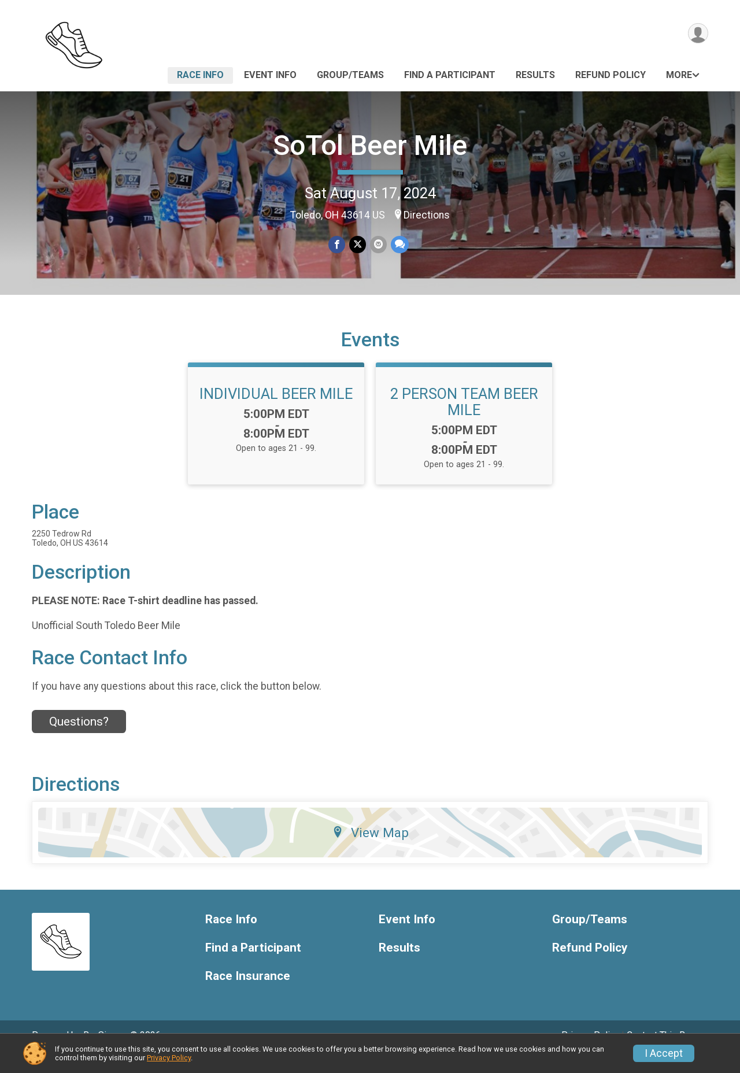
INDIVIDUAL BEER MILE (276, 410)
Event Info (270, 74)
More (679, 74)
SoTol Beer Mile (370, 145)
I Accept (664, 1053)
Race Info (200, 74)
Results (535, 74)
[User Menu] (697, 34)
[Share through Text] (399, 244)
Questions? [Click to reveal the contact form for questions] (79, 738)
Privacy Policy (169, 1057)
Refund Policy (610, 74)
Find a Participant (449, 74)
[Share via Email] (377, 244)
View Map (370, 848)
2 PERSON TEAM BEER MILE (464, 418)
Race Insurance (247, 991)
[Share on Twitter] (357, 244)
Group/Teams (350, 74)
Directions (427, 215)
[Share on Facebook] (337, 244)
